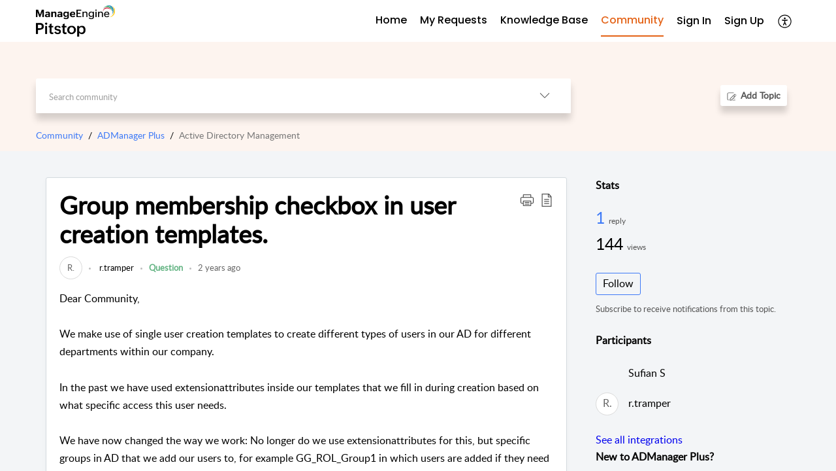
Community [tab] (632, 19)
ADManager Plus (131, 135)
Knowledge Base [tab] (544, 19)
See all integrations (639, 439)
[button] (785, 21)
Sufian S (647, 373)
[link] (70, 267)
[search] (277, 95)
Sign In (694, 20)
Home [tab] (391, 19)
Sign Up (744, 20)
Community (59, 135)
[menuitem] (694, 21)
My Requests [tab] (453, 19)
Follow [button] (618, 283)
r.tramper (115, 267)
